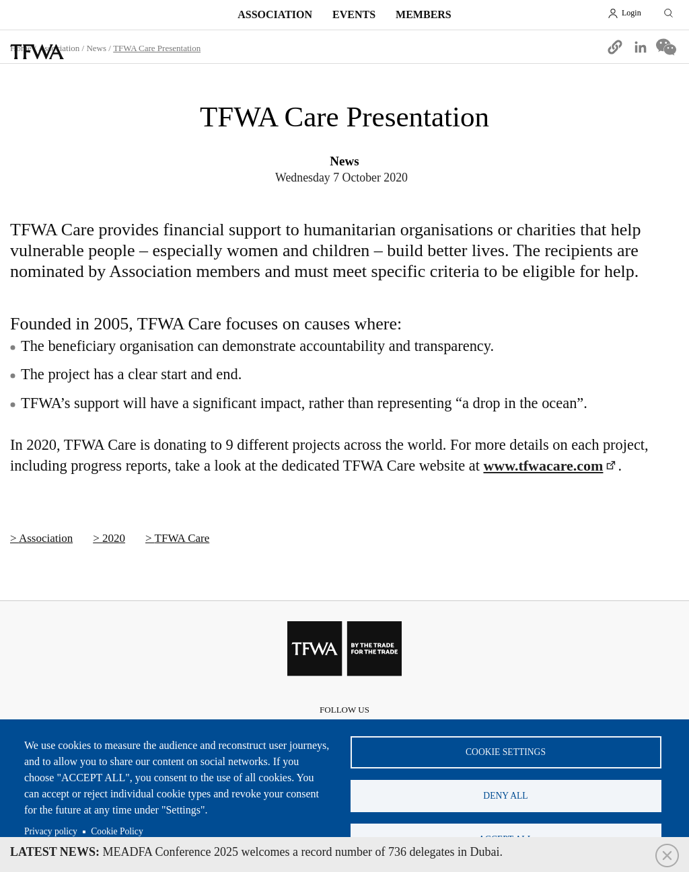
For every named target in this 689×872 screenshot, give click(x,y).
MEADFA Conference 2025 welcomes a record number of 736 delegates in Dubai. (256, 852)
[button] (615, 47)
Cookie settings (506, 752)
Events (353, 14)
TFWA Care (182, 538)
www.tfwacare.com (543, 465)
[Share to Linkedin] (640, 47)
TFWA (37, 52)
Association (275, 14)
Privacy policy (50, 831)
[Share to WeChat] (666, 47)
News (96, 48)
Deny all (505, 796)
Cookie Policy (117, 831)
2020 (113, 538)
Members (423, 14)
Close (667, 855)
